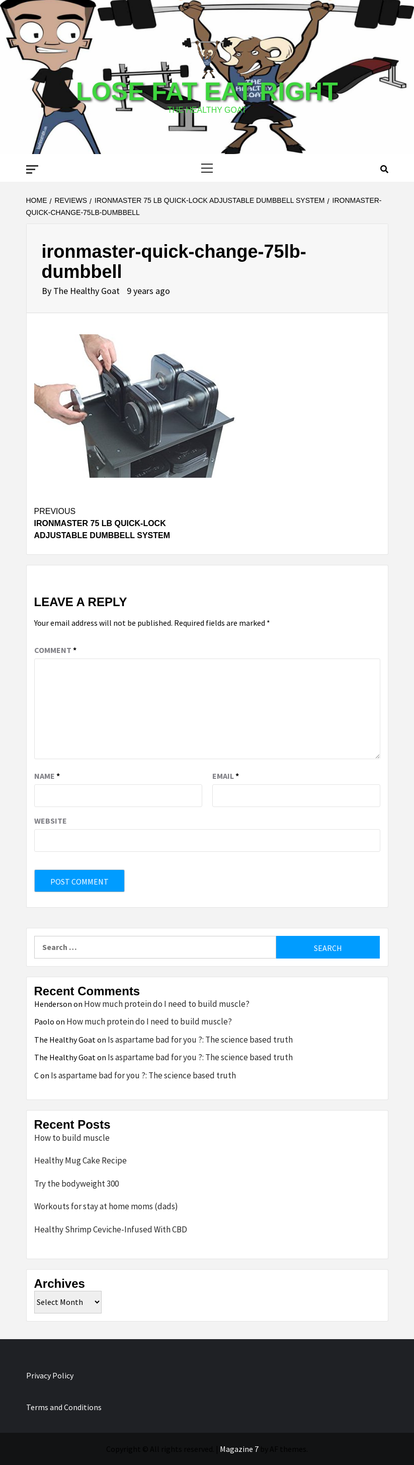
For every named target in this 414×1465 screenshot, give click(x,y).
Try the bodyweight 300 (76, 1183)
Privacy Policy (49, 1375)
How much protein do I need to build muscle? (167, 1003)
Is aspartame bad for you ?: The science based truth (200, 1039)
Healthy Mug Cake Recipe (80, 1160)
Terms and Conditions (64, 1407)
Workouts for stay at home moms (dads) (106, 1206)
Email (225, 776)
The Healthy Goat (87, 291)
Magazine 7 (239, 1449)
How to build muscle (72, 1137)
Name (47, 776)
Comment (55, 650)
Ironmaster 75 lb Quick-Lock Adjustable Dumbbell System (120, 522)
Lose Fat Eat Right (207, 92)
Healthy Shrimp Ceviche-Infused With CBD (110, 1229)
